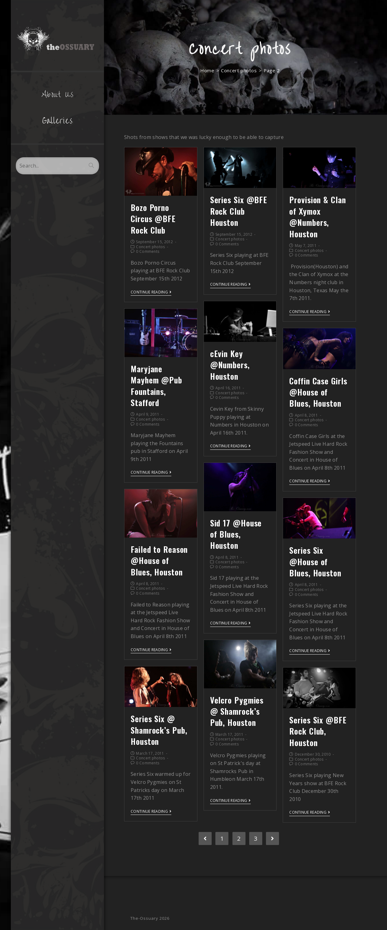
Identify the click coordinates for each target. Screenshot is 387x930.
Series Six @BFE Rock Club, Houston (318, 731)
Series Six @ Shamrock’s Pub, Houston (159, 730)
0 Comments (147, 251)
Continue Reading (151, 292)
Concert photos (150, 246)
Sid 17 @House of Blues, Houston (236, 534)
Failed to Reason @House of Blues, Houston (159, 560)
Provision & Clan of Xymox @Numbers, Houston (317, 216)
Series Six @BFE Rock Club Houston (239, 211)
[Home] (207, 70)
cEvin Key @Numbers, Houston (230, 364)
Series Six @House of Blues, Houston (315, 561)
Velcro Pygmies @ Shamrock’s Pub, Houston (237, 711)
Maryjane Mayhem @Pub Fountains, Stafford (156, 386)
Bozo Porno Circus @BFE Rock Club (153, 218)
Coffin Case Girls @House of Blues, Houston (318, 392)
